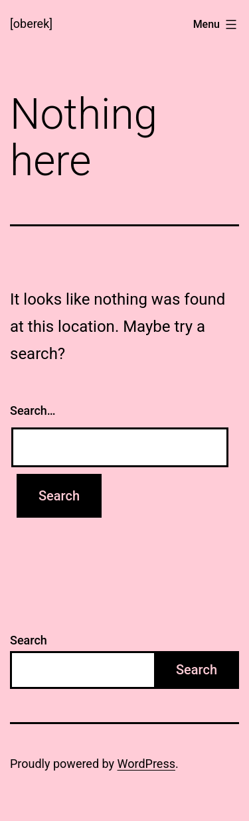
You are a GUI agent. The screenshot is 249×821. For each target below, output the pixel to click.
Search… (33, 410)
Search (28, 640)
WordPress (146, 764)
